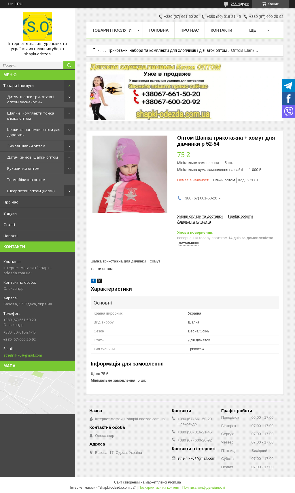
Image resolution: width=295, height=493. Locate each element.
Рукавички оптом (23, 168)
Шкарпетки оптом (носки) (30, 190)
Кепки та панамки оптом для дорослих (33, 132)
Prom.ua (174, 482)
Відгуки (10, 213)
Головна (159, 30)
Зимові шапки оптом (26, 146)
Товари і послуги (18, 85)
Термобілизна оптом (26, 179)
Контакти (221, 30)
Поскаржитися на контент (159, 488)
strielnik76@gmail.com (22, 355)
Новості (10, 235)
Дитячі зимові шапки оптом (32, 157)
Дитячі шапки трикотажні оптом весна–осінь (30, 99)
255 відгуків (240, 4)
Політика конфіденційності (203, 488)
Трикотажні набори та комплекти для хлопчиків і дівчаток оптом (167, 50)
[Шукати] (69, 65)
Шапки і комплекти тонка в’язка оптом (30, 116)
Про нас (10, 202)
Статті (9, 224)
